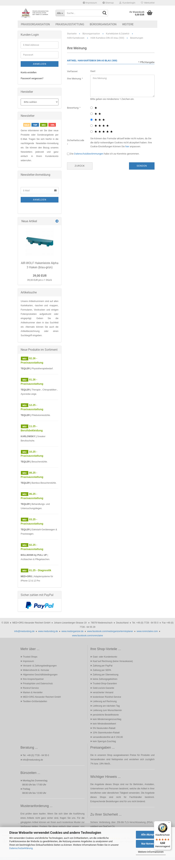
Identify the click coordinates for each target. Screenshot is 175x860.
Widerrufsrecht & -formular (36, 670)
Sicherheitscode (75, 140)
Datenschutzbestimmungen (88, 153)
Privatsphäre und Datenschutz (38, 683)
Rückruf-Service (31, 688)
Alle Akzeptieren (151, 834)
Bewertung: (73, 107)
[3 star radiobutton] (91, 119)
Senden (142, 165)
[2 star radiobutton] (91, 113)
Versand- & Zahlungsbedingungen (40, 665)
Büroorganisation (103, 24)
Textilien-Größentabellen (35, 701)
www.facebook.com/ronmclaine (87, 635)
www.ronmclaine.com (147, 631)
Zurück (80, 165)
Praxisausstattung (69, 24)
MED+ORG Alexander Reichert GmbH (42, 697)
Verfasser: (72, 71)
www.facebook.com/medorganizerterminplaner (110, 631)
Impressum (90, 2)
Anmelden (39, 64)
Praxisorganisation (35, 24)
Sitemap (108, 2)
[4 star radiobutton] (91, 125)
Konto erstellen (28, 72)
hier (127, 146)
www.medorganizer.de (72, 631)
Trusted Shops (30, 656)
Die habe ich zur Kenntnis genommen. (104, 153)
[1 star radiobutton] (91, 108)
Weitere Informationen (151, 851)
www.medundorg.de (48, 631)
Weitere (128, 24)
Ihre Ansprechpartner (33, 679)
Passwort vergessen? (32, 78)
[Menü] (169, 823)
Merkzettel (148, 2)
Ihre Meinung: (74, 78)
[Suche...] (59, 13)
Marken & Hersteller (33, 692)
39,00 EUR (40, 275)
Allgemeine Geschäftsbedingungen (40, 674)
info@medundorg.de (24, 631)
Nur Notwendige (150, 843)
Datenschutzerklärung (21, 848)
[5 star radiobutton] (91, 131)
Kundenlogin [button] (127, 2)
